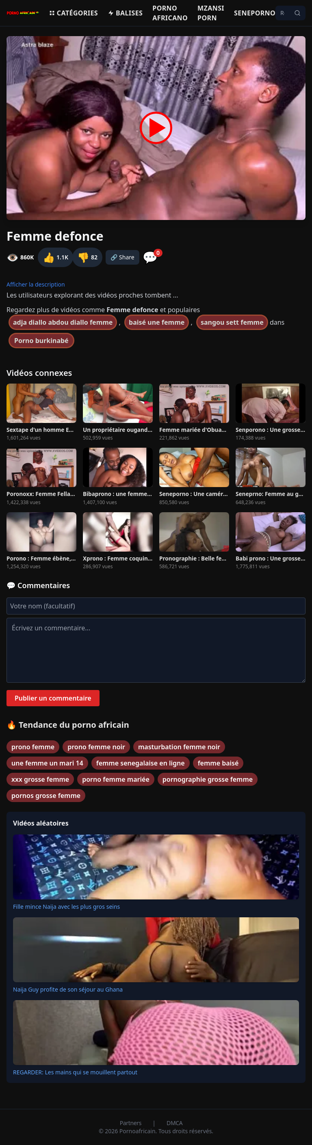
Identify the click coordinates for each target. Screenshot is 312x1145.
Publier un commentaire (53, 698)
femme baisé (218, 763)
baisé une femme (156, 322)
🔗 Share (122, 257)
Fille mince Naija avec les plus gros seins (66, 906)
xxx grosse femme (40, 779)
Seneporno (254, 13)
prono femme (32, 746)
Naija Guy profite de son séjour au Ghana (68, 989)
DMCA (174, 1123)
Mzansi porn (210, 13)
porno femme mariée (116, 779)
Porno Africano (170, 13)
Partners (131, 1123)
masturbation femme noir (179, 746)
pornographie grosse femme (207, 779)
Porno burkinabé (41, 340)
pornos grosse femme (45, 795)
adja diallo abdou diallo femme (63, 322)
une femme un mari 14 (47, 763)
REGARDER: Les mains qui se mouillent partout (75, 1072)
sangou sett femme (232, 322)
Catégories (73, 13)
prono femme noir (96, 746)
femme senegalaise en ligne (140, 763)
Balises (125, 13)
